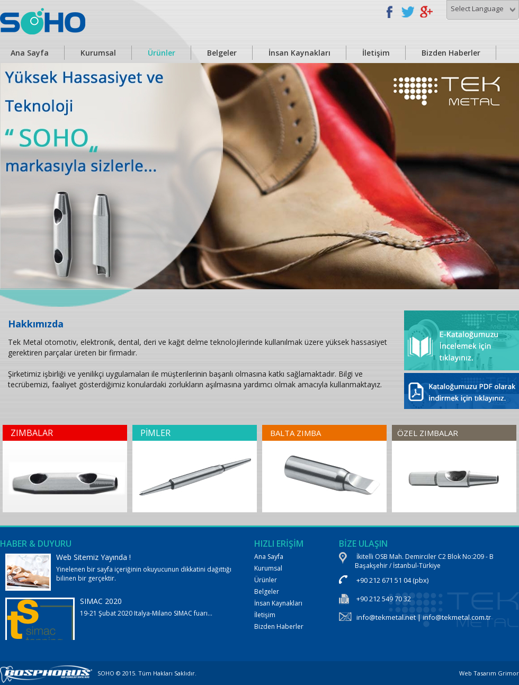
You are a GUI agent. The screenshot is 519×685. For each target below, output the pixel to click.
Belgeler (222, 53)
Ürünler (161, 53)
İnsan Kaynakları (299, 53)
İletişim (376, 53)
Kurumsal (98, 53)
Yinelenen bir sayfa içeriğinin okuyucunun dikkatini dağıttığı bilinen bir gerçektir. (119, 571)
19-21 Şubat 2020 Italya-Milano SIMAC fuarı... (119, 632)
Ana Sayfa (268, 556)
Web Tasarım (477, 673)
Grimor (508, 673)
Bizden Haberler (451, 53)
